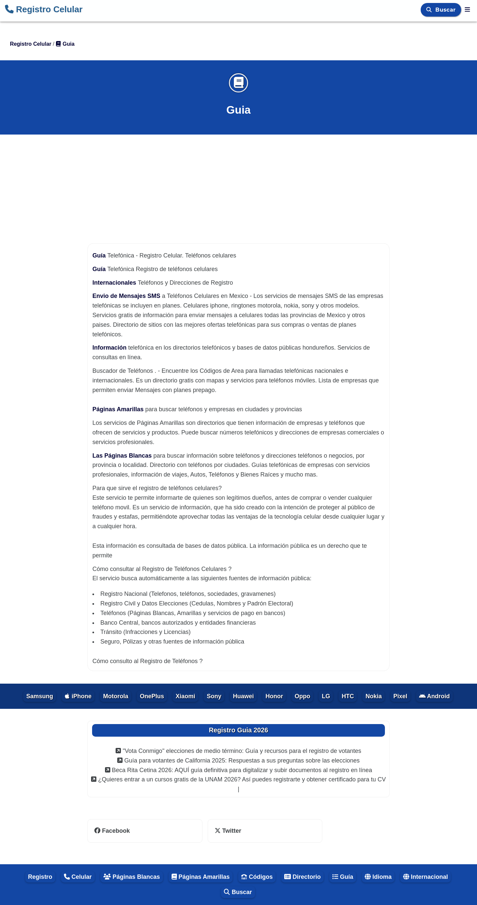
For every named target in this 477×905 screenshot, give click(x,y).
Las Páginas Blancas (122, 455)
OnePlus (152, 696)
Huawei (243, 696)
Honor (274, 696)
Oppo (302, 696)
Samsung (39, 696)
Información (110, 347)
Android (434, 696)
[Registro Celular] (467, 9)
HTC (348, 696)
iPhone (78, 696)
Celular (78, 877)
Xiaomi (185, 696)
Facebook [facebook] (112, 830)
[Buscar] (430, 10)
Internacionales (115, 282)
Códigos (257, 877)
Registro (40, 877)
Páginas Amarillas (118, 409)
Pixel (400, 696)
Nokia (373, 696)
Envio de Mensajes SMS (127, 296)
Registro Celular (43, 9)
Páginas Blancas (131, 877)
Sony (214, 696)
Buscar (446, 10)
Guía (99, 255)
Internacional (425, 877)
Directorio (302, 877)
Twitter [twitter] (228, 830)
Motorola (115, 696)
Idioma (378, 877)
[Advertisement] (238, 183)
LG (326, 696)
